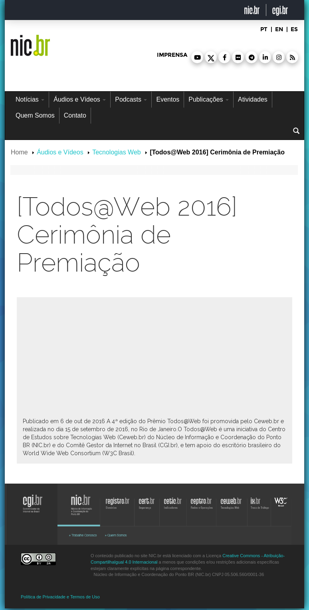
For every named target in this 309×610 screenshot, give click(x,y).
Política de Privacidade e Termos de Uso (60, 596)
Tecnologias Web (116, 152)
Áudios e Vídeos (79, 99)
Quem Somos (35, 115)
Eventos (167, 99)
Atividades (252, 99)
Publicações (208, 99)
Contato (75, 115)
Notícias (30, 99)
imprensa (172, 55)
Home (19, 152)
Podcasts (131, 99)
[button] (197, 57)
